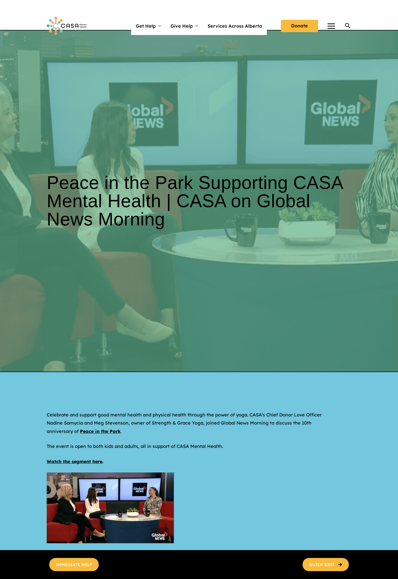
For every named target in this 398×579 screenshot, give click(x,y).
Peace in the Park (100, 431)
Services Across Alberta (234, 26)
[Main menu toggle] (331, 26)
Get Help (146, 26)
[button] (299, 26)
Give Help (182, 26)
